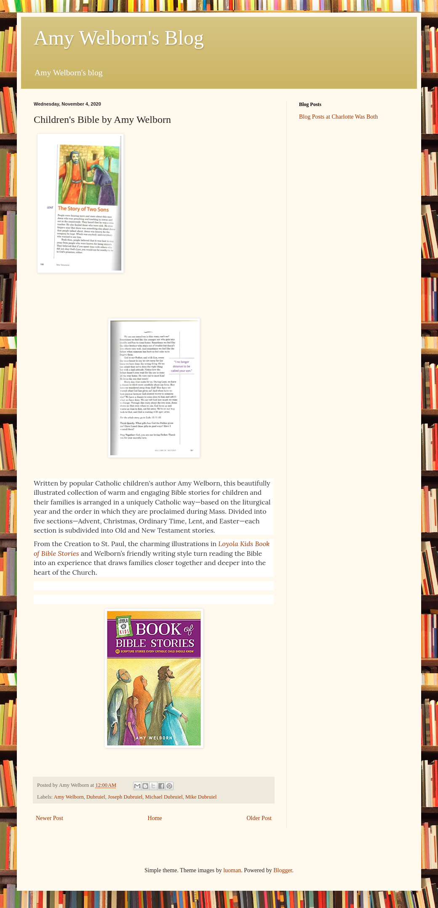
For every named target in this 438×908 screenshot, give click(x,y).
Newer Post (49, 818)
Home (155, 818)
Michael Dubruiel (164, 797)
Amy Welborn (69, 797)
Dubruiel (95, 797)
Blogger (282, 870)
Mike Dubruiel (201, 797)
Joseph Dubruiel (125, 797)
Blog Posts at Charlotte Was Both (338, 117)
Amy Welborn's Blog (119, 38)
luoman (232, 870)
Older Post (259, 818)
